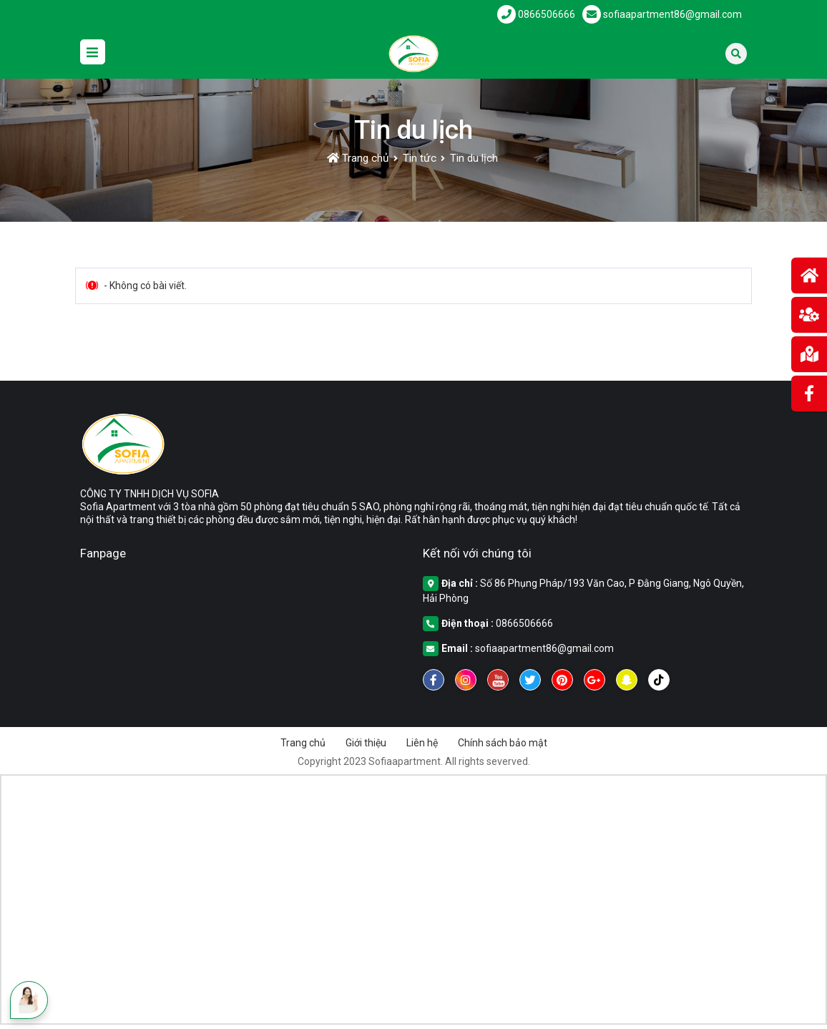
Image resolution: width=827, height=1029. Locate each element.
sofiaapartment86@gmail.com (544, 648)
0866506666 (524, 623)
